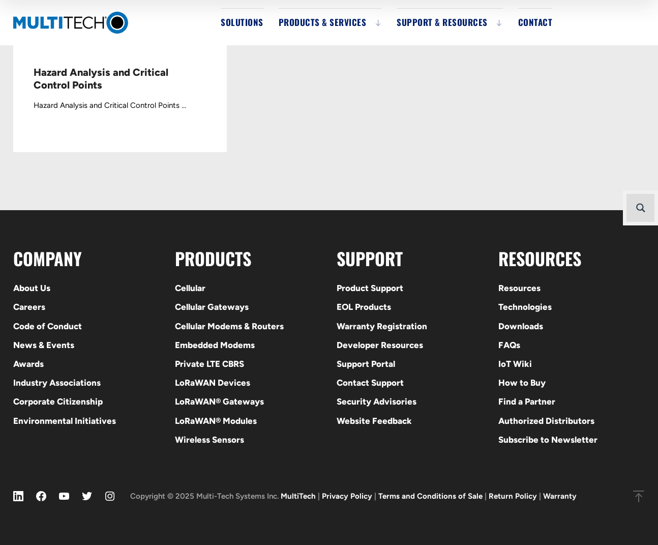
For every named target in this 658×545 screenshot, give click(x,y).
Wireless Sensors (209, 440)
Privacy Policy (347, 496)
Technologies (525, 307)
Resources (519, 288)
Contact (535, 22)
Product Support (370, 288)
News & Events (43, 345)
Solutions (242, 22)
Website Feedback (374, 421)
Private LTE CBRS (209, 364)
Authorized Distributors (546, 421)
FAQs (509, 345)
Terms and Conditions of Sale (430, 496)
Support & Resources (442, 22)
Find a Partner (526, 401)
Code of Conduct (47, 326)
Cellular (190, 288)
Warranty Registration (382, 326)
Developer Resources (380, 345)
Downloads (520, 326)
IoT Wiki (515, 364)
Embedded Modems (215, 345)
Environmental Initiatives (64, 421)
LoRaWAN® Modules (216, 421)
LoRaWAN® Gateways (219, 401)
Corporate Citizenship (58, 401)
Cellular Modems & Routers (229, 326)
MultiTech (298, 496)
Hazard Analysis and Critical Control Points (101, 78)
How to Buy (522, 383)
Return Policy (513, 496)
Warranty (560, 496)
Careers (29, 307)
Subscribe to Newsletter (547, 440)
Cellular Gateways (212, 307)
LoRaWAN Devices (212, 383)
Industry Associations (57, 383)
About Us (31, 288)
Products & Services (323, 22)
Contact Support (370, 383)
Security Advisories (376, 401)
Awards (28, 364)
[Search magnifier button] (640, 208)
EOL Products (364, 307)
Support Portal (366, 364)
